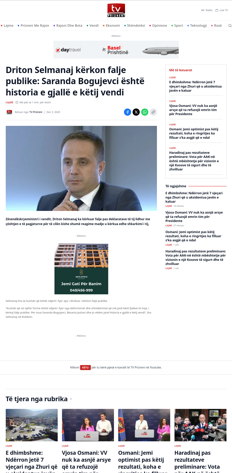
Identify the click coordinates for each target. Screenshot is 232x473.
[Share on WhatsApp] (144, 112)
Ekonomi (111, 25)
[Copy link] (153, 112)
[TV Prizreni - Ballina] (116, 10)
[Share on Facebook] (127, 112)
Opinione (158, 25)
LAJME (9, 102)
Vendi (93, 25)
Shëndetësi (134, 25)
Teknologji (197, 25)
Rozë (216, 25)
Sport (177, 25)
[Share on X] (136, 112)
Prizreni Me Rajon (33, 25)
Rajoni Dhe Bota (68, 25)
